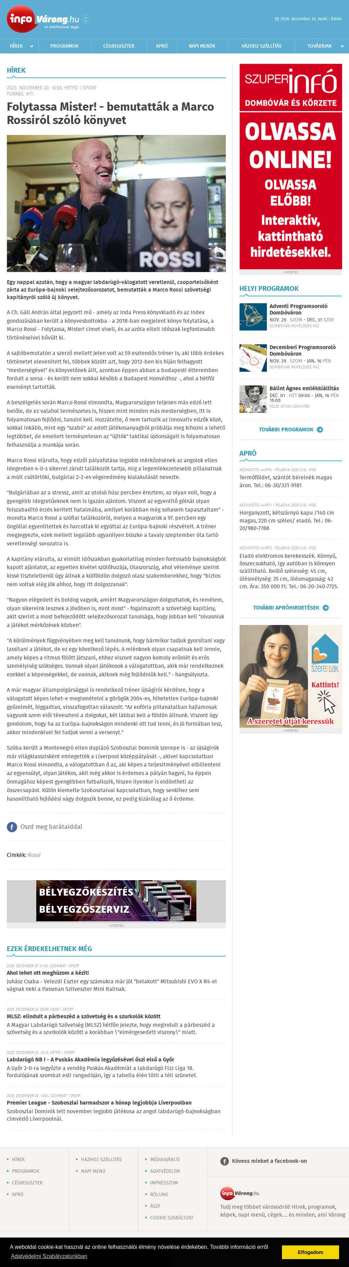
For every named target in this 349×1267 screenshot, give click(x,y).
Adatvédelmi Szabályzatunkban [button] (49, 1256)
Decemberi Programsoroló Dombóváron (303, 350)
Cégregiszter (118, 46)
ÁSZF (155, 1206)
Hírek (16, 46)
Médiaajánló (165, 1160)
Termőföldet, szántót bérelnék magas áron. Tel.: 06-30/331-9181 (286, 481)
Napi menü (93, 1171)
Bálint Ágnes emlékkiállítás (304, 388)
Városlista (85, 19)
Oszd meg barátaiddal (51, 827)
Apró (162, 46)
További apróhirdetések (286, 608)
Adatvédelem (165, 1171)
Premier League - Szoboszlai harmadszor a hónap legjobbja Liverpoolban (99, 1103)
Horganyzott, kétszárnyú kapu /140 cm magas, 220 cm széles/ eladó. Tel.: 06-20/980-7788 (287, 521)
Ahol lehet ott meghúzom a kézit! (48, 973)
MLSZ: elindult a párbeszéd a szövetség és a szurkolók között (83, 1016)
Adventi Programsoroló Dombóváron (298, 309)
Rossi (34, 855)
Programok (64, 46)
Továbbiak (320, 46)
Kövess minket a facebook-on (269, 1161)
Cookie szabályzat (171, 1218)
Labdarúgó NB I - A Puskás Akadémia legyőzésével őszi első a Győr (90, 1060)
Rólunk (159, 1194)
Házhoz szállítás (262, 46)
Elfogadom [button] (310, 1252)
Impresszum (164, 1183)
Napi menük (202, 46)
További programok (286, 430)
